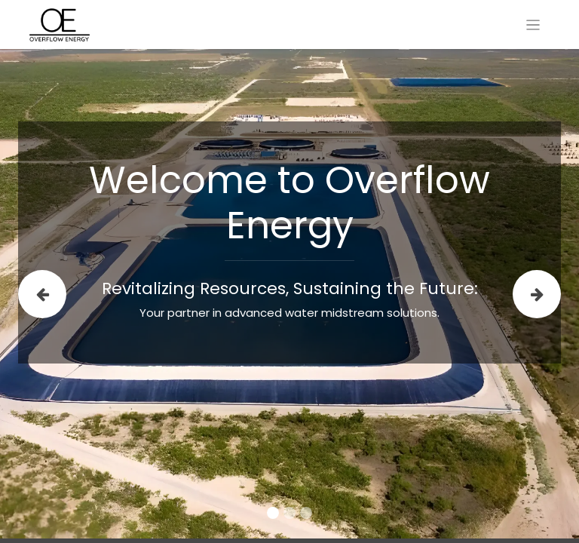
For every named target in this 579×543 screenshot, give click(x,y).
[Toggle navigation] (533, 24)
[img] (41, 293)
